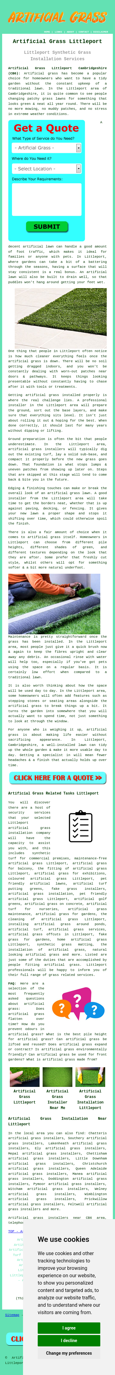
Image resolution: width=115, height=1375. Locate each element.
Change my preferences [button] (69, 1353)
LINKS (58, 31)
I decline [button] (69, 1340)
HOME (47, 31)
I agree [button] (68, 1327)
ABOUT (70, 31)
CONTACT (84, 31)
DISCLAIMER (100, 31)
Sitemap (12, 1315)
